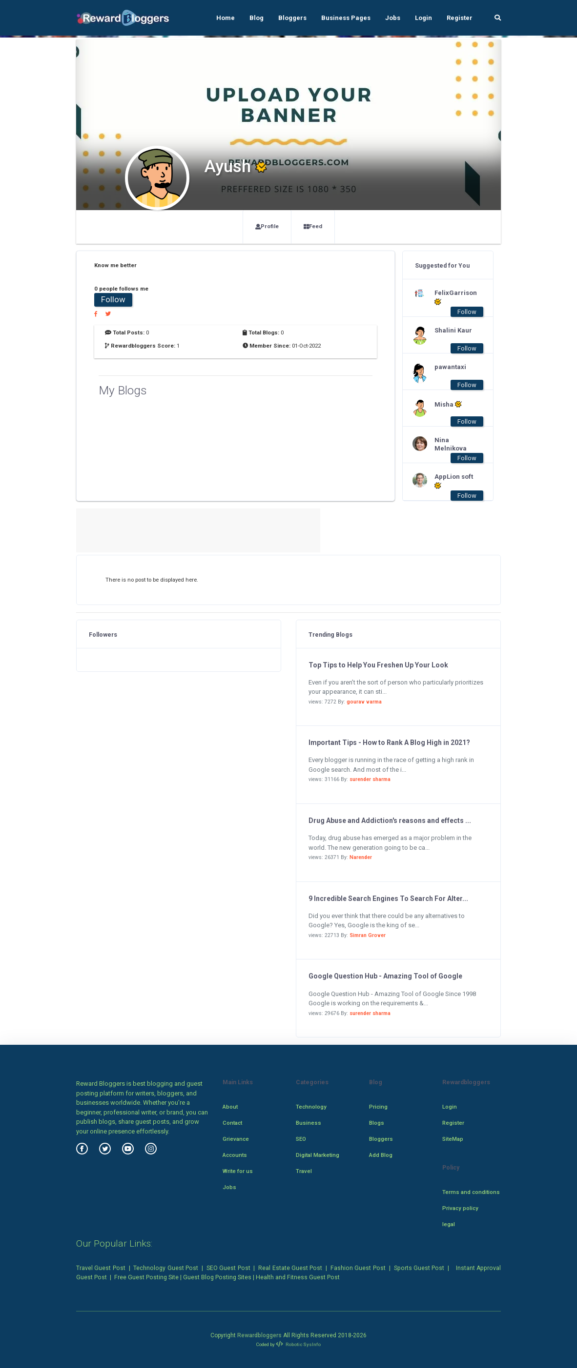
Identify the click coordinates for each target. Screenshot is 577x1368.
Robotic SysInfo (298, 1344)
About (230, 1106)
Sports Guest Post (419, 1268)
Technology (311, 1106)
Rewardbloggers (259, 1335)
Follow (113, 299)
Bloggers (292, 17)
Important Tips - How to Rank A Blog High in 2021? (389, 742)
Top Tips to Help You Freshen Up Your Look (378, 665)
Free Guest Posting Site (146, 1277)
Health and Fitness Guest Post (298, 1277)
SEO (301, 1138)
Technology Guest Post (165, 1268)
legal (448, 1224)
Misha (448, 404)
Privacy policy (460, 1208)
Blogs (376, 1122)
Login (423, 17)
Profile (267, 226)
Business (308, 1122)
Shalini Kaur (453, 330)
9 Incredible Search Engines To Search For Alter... (388, 898)
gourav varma (364, 702)
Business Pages (346, 17)
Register (460, 17)
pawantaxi (450, 367)
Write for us (238, 1171)
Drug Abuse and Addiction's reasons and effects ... (390, 820)
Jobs (392, 17)
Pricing (378, 1106)
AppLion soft (453, 481)
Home (225, 17)
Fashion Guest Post (358, 1268)
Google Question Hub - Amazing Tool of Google (385, 976)
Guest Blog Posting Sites (217, 1277)
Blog (256, 17)
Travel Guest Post (100, 1268)
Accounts (235, 1155)
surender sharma (370, 779)
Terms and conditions (471, 1192)
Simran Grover (368, 935)
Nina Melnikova (450, 444)
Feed (313, 226)
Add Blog (380, 1155)
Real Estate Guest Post (290, 1268)
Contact (232, 1122)
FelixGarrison (454, 297)
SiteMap (452, 1138)
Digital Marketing (317, 1155)
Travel (304, 1171)
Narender (361, 857)
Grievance (236, 1138)
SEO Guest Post (228, 1268)
